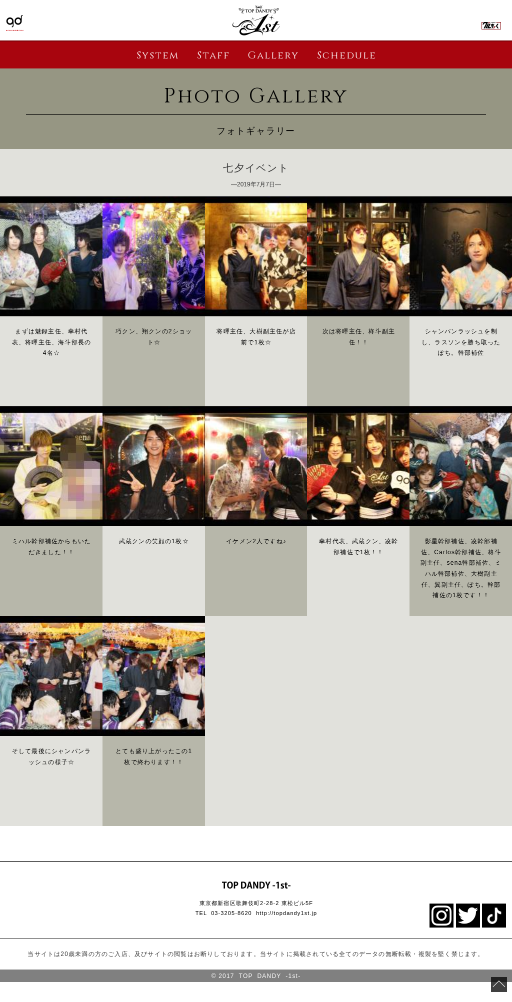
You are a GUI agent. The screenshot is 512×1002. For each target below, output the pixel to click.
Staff (213, 55)
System (157, 55)
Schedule (346, 55)
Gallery (273, 55)
